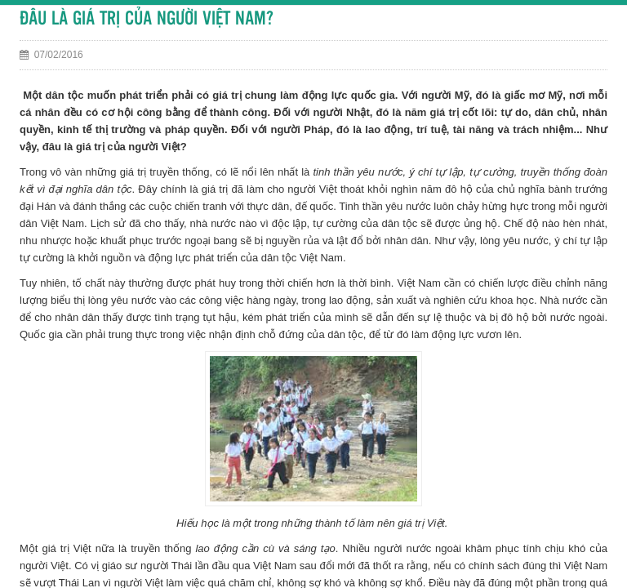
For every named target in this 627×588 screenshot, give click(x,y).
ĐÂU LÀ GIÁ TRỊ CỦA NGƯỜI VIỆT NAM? (146, 19)
